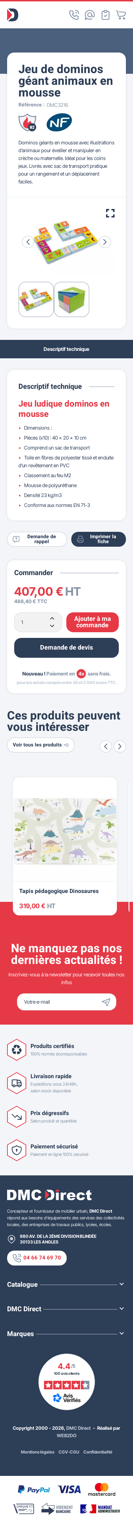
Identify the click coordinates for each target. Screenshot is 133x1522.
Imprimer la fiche (96, 539)
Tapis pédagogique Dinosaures (59, 892)
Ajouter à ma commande (92, 622)
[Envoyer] (107, 1001)
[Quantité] (38, 622)
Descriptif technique (66, 349)
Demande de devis (66, 647)
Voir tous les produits (41, 745)
